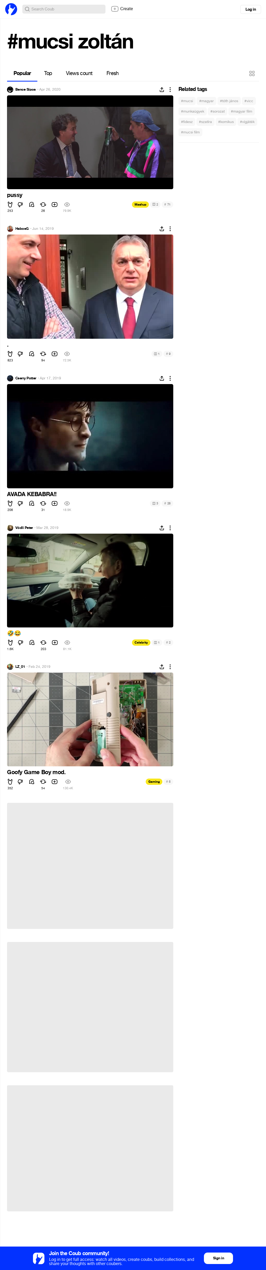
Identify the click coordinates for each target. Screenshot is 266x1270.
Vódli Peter (24, 528)
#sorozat (217, 111)
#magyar (206, 100)
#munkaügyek (192, 111)
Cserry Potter (25, 378)
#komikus (226, 121)
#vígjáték (247, 121)
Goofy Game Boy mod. (36, 772)
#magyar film (241, 111)
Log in (250, 9)
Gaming (154, 782)
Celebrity (141, 642)
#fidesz (187, 121)
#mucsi (187, 100)
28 (167, 503)
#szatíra (205, 121)
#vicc (248, 100)
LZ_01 (20, 667)
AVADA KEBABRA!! (32, 494)
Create (122, 9)
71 (167, 204)
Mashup (140, 204)
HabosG (22, 229)
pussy (14, 195)
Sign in (218, 1258)
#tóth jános (229, 100)
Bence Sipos (25, 89)
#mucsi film (190, 132)
